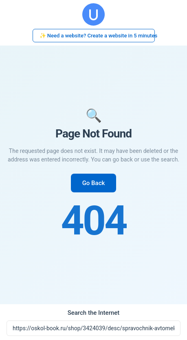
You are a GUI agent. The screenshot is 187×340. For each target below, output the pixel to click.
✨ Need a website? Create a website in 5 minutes (97, 36)
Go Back (93, 183)
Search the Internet (94, 312)
